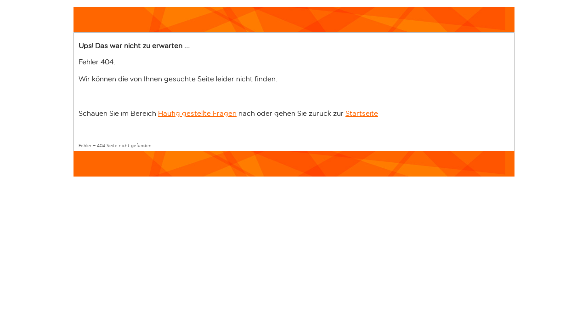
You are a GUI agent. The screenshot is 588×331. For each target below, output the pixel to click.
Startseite (361, 113)
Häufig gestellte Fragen (197, 113)
